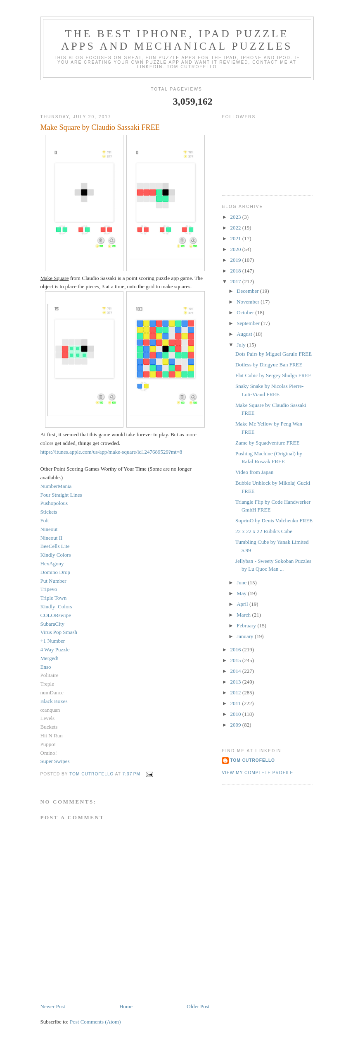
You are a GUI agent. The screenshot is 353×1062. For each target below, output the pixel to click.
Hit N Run (51, 735)
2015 (236, 660)
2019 (236, 260)
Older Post (198, 1006)
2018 (236, 271)
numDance (52, 692)
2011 (236, 703)
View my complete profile (258, 772)
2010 (236, 714)
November (249, 302)
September (249, 323)
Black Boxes (54, 701)
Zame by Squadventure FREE (267, 443)
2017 (236, 281)
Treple (47, 684)
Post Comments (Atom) (95, 1022)
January (246, 636)
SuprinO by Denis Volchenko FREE (274, 520)
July (242, 345)
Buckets (49, 727)
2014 (236, 671)
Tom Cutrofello (252, 760)
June (242, 582)
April (243, 604)
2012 (236, 692)
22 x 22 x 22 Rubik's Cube (263, 531)
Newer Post (52, 1006)
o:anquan (50, 710)
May (242, 593)
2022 (236, 228)
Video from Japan (254, 472)
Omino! (48, 753)
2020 (236, 249)
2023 (236, 217)
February (247, 625)
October (246, 312)
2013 (236, 682)
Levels (47, 718)
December (248, 291)
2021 (236, 238)
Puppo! (48, 744)
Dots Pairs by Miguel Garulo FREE (273, 354)
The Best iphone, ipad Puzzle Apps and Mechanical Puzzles (177, 40)
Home (126, 1006)
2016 (236, 649)
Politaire (49, 675)
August (245, 334)
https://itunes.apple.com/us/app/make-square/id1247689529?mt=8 (111, 452)
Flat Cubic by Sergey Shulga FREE (273, 375)
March (244, 615)
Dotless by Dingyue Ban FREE (269, 364)
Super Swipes (55, 761)
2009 (236, 725)
